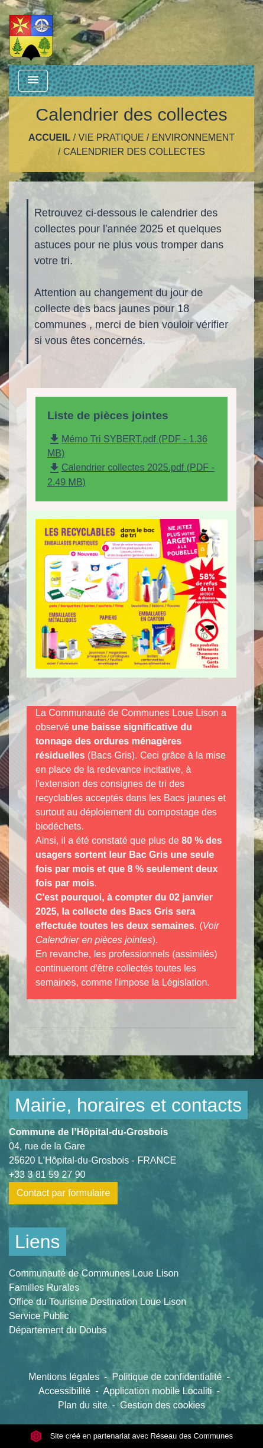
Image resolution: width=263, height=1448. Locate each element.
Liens (37, 1241)
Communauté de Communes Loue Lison (93, 1273)
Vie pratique (111, 137)
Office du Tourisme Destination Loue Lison (97, 1302)
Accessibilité (64, 1391)
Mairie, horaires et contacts (128, 1105)
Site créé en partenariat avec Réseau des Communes (131, 1435)
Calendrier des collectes (134, 152)
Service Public (39, 1316)
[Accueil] (31, 32)
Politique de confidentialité (167, 1377)
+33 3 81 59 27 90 (47, 1175)
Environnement (193, 137)
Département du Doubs (57, 1330)
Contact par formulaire (63, 1193)
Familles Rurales (44, 1287)
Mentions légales (63, 1377)
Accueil (49, 137)
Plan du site (83, 1405)
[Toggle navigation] (33, 81)
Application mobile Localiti (157, 1391)
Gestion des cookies (162, 1405)
